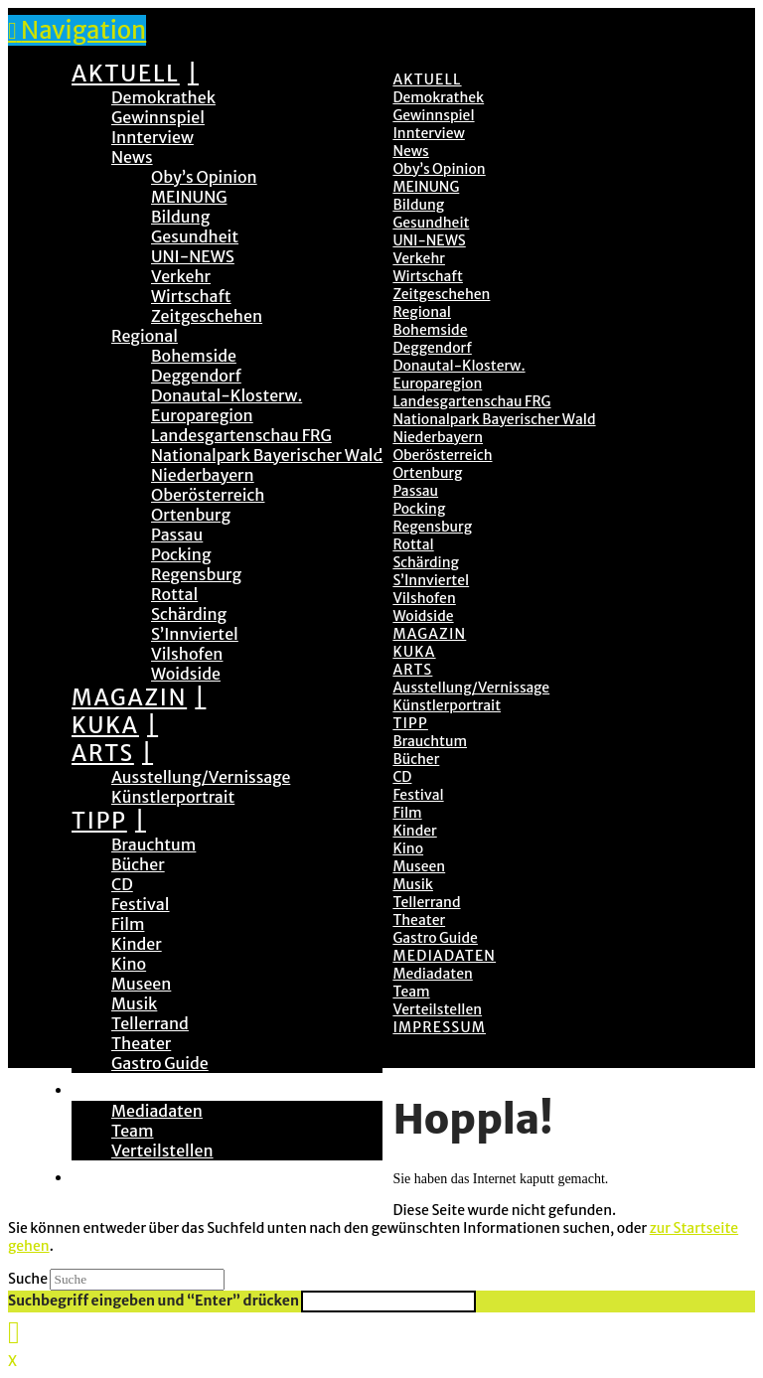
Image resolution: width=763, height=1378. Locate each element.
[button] (77, 30)
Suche (28, 1279)
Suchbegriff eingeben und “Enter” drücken (153, 1300)
